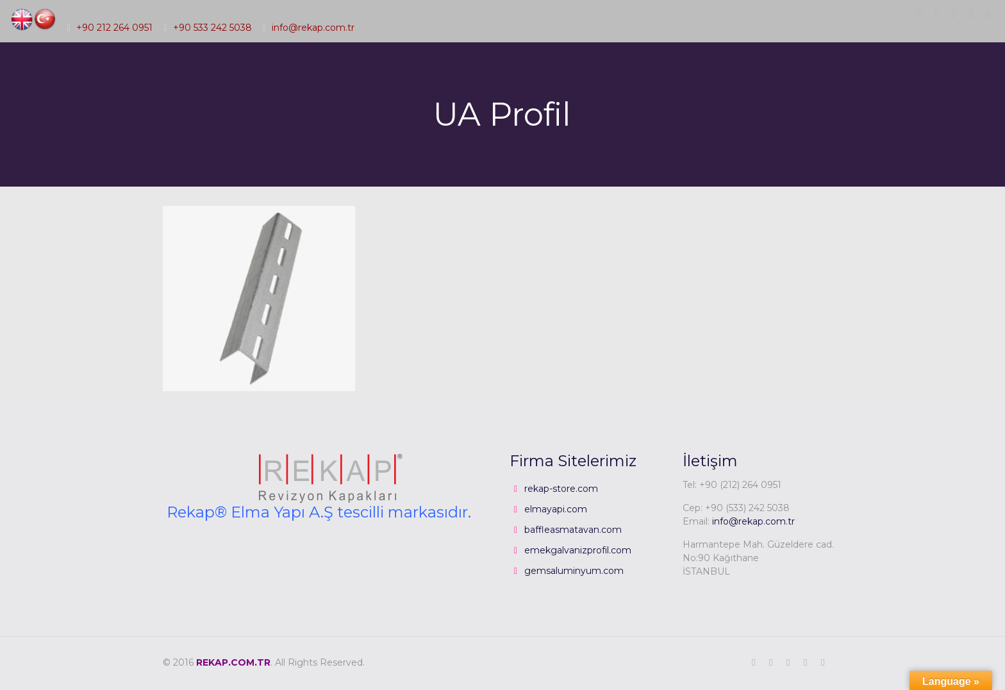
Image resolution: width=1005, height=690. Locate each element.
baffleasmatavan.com (573, 529)
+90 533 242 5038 (212, 27)
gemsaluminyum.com (574, 570)
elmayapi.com (555, 509)
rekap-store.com (561, 488)
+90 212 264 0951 (114, 27)
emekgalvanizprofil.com (577, 550)
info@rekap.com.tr (313, 27)
